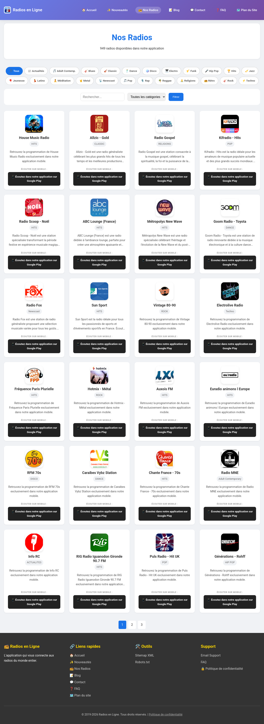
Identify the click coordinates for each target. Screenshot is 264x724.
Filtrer (176, 96)
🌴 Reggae (164, 80)
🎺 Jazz (250, 70)
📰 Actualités (36, 70)
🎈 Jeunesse (17, 80)
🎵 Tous (14, 70)
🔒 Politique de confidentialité (222, 669)
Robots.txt (142, 662)
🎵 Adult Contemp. (64, 70)
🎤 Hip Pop (212, 70)
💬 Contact (197, 10)
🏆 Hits (231, 70)
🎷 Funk (191, 70)
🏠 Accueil (89, 10)
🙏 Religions (188, 80)
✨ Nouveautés (117, 10)
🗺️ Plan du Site (246, 10)
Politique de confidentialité (165, 714)
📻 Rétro (209, 80)
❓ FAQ (221, 10)
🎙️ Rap (145, 80)
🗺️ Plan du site (80, 695)
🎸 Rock (228, 80)
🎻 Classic (110, 70)
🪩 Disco (151, 70)
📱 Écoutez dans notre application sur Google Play (34, 179)
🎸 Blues (90, 70)
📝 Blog (174, 10)
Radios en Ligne (27, 10)
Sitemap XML (144, 655)
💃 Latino (39, 80)
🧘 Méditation (62, 80)
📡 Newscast (107, 80)
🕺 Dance (131, 70)
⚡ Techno (248, 80)
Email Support (211, 655)
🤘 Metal (84, 80)
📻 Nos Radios (148, 10)
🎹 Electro (171, 70)
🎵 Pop (127, 80)
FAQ (204, 662)
